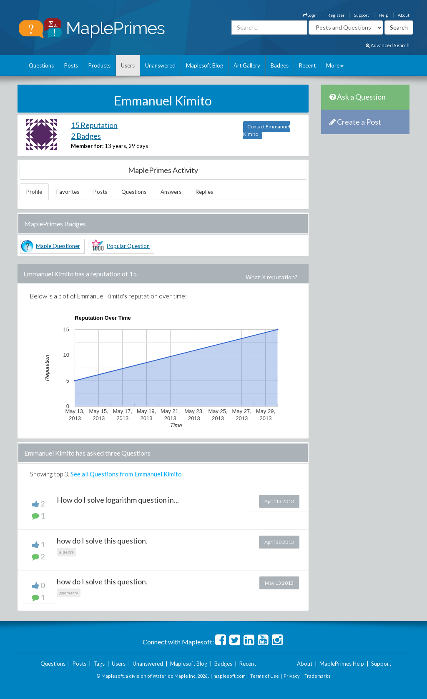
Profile (34, 191)
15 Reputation (94, 125)
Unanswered (160, 65)
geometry (68, 592)
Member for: (87, 146)
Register (335, 15)
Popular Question (128, 246)
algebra (66, 551)
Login (310, 15)
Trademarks (317, 676)
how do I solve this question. (102, 540)
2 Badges (86, 135)
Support (361, 15)
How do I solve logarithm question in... (118, 499)
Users (128, 65)
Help (383, 15)
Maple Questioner (58, 246)
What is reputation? (271, 277)
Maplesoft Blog (204, 65)
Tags (99, 663)
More (335, 65)
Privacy (292, 676)
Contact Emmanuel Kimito (266, 130)
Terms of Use (264, 676)
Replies (204, 191)
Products (99, 65)
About (403, 15)
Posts (71, 65)
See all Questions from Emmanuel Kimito (126, 474)
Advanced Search (387, 45)
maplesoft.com (230, 676)
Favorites (67, 191)
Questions (41, 65)
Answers (171, 191)
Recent (307, 65)
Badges (280, 65)
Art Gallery (247, 65)
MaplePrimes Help (341, 663)
